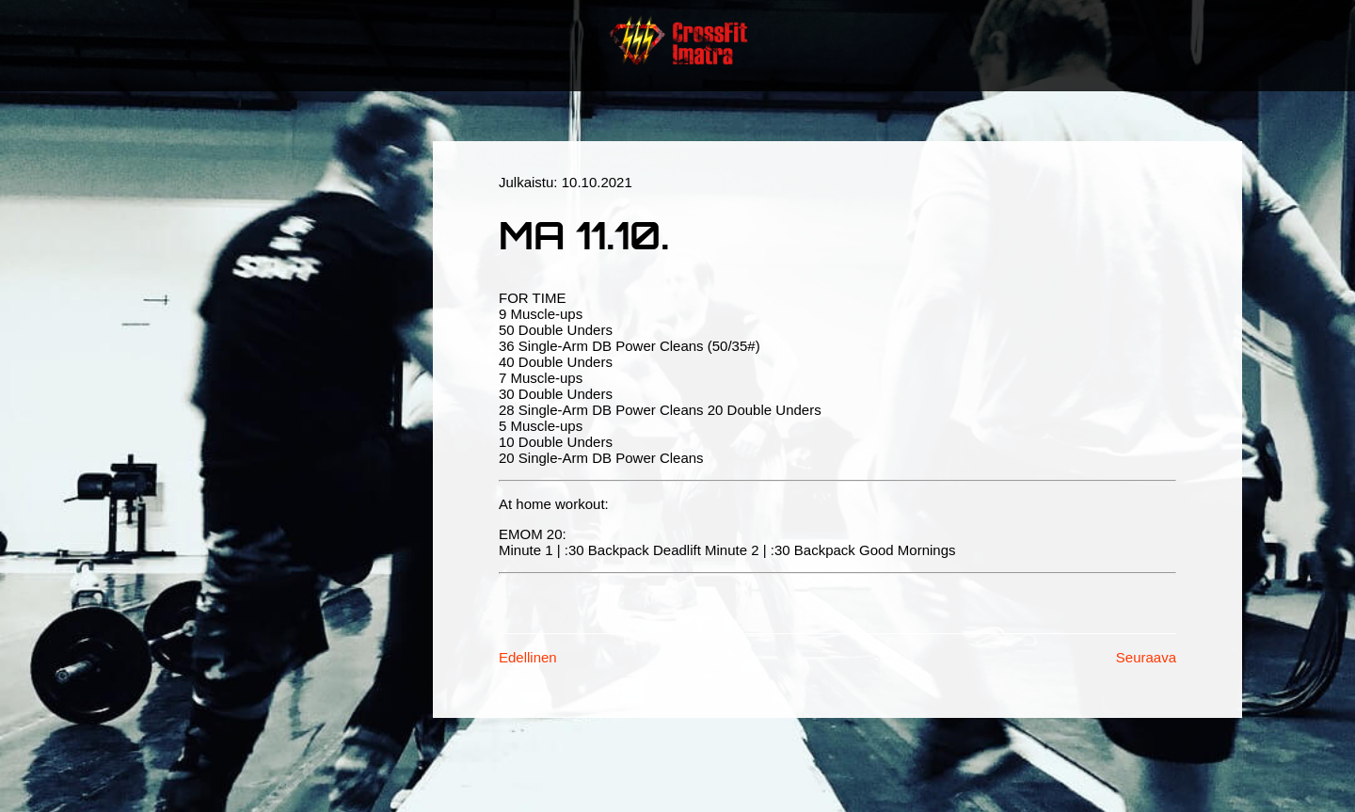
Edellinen (528, 657)
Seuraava (1146, 657)
